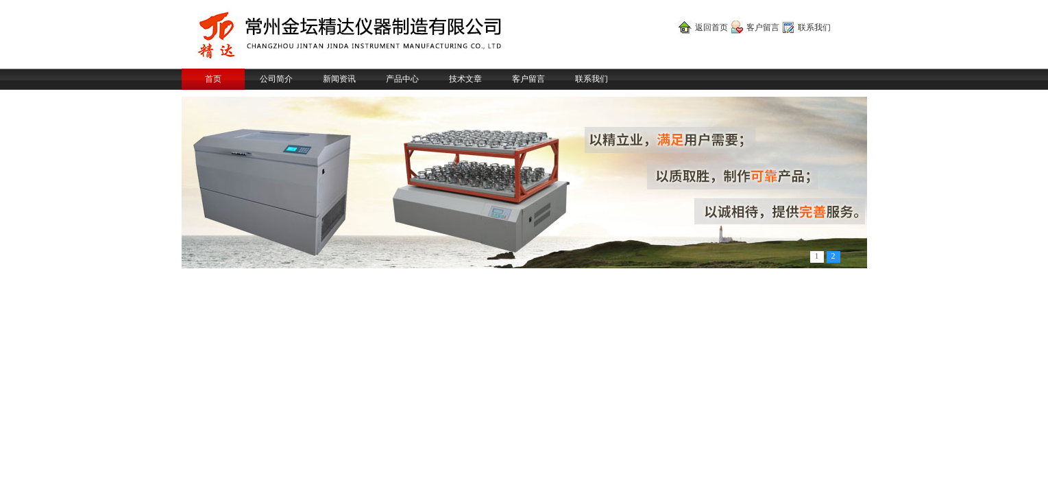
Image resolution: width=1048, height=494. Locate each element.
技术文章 (465, 79)
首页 (213, 79)
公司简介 (276, 79)
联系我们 (814, 27)
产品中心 (402, 79)
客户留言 (762, 27)
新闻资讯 (339, 79)
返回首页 (711, 27)
